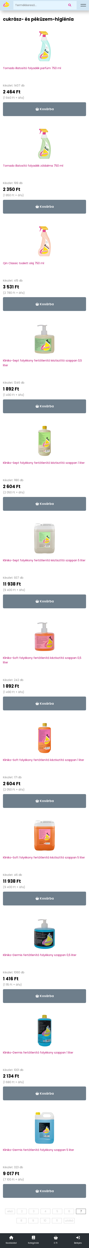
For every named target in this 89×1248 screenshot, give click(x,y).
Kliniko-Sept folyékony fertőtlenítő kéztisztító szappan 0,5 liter (42, 363)
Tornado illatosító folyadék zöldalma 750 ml (33, 166)
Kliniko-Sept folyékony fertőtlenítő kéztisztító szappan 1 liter (44, 463)
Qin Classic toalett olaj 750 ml (23, 263)
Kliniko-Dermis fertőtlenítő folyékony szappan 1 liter (38, 1053)
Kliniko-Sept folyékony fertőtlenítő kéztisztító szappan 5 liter (44, 560)
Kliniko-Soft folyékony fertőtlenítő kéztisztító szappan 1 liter (43, 760)
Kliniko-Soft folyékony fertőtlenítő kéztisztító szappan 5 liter (44, 857)
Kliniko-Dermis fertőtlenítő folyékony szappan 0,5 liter (39, 955)
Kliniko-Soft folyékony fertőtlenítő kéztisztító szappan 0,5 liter (42, 660)
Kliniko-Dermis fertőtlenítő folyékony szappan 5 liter (38, 1150)
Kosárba (44, 109)
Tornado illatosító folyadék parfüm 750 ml (32, 68)
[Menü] (83, 5)
